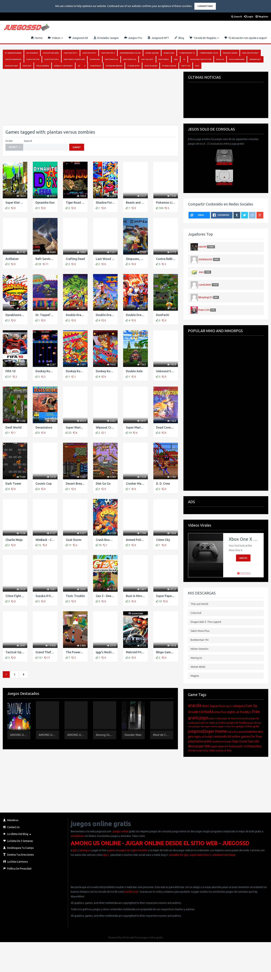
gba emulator (140, 850)
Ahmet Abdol (198, 666)
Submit (77, 147)
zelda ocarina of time (220, 750)
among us (85, 850)
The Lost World (199, 603)
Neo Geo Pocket (250, 53)
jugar (209, 731)
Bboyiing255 (205, 297)
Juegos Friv (133, 37)
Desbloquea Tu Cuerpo (18, 847)
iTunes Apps (133, 66)
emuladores (77, 836)
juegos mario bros (227, 726)
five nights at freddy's (236, 712)
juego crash (215, 718)
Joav (201, 271)
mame (221, 731)
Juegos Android (13, 59)
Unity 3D (185, 66)
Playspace (95, 66)
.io (184, 59)
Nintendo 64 (129, 59)
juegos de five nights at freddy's (210, 723)
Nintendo (163, 59)
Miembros (11, 820)
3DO (197, 66)
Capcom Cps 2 (89, 53)
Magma (195, 675)
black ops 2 (225, 706)
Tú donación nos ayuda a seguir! (245, 37)
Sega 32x (27, 66)
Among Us (196, 657)
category (239, 706)
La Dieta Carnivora (15, 861)
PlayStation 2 (51, 59)
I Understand (205, 6)
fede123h (204, 309)
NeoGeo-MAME (230, 53)
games (112, 850)
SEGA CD (220, 59)
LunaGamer (204, 284)
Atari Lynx (169, 53)
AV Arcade (128, 937)
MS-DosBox (32, 53)
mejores (251, 731)
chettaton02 (205, 259)
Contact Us (11, 827)
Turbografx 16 (187, 53)
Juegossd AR (78, 37)
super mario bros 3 (200, 854)
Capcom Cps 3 (108, 53)
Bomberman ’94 (199, 639)
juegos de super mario (205, 726)
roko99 (202, 246)
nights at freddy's (204, 736)
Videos (55, 37)
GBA (176, 59)
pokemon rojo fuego (224, 854)
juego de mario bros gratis (234, 718)
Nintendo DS (111, 59)
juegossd (196, 731)
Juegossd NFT (158, 37)
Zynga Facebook (114, 66)
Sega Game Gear (243, 741)
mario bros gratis (236, 732)
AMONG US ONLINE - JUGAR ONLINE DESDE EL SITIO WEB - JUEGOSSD (160, 843)
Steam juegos (169, 66)
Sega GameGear (236, 59)
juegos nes (124, 850)
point (207, 741)
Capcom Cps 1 (71, 53)
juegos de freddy (236, 722)
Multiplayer (151, 66)
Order (9, 140)
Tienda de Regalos (204, 37)
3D (79, 66)
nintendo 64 (222, 736)
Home (37, 37)
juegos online (120, 831)
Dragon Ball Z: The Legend (206, 621)
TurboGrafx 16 (237, 746)
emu (217, 712)
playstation (196, 741)
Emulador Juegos (106, 37)
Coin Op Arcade (51, 53)
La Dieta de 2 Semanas (18, 840)
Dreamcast (255, 59)
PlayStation (32, 59)
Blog (179, 37)
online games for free (247, 736)
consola (206, 711)
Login (248, 16)
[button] (14, 147)
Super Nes (95, 59)
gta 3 (106, 854)
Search (236, 16)
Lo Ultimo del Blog (15, 834)
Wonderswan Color (130, 53)
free (256, 711)
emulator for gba (178, 854)
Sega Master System (200, 59)
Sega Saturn (11, 66)
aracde (195, 705)
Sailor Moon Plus (200, 630)
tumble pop (131, 891)
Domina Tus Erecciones (18, 854)
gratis (193, 717)
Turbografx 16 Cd (209, 53)
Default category (63, 66)
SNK (207, 746)
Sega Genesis (42, 66)
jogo (203, 717)
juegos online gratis (248, 726)
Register (262, 16)
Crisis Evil (196, 612)
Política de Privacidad (17, 868)
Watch (243, 558)
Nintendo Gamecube (74, 59)
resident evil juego (222, 741)
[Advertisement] (73, 97)
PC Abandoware (13, 53)
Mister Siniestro (200, 648)
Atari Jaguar (152, 53)
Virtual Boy (147, 59)
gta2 (75, 850)
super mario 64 (219, 746)
